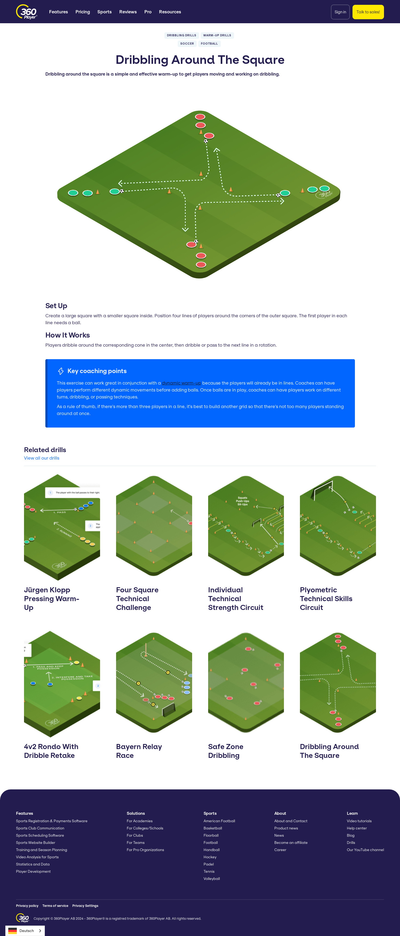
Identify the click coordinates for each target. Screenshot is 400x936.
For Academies (140, 821)
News (279, 835)
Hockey (210, 857)
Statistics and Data (33, 864)
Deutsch (21, 931)
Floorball (211, 835)
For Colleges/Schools (145, 828)
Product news (286, 828)
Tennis (209, 871)
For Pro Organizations (145, 850)
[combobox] (25, 931)
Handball (212, 850)
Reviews (128, 11)
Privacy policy (27, 906)
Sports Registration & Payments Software (52, 821)
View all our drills (41, 458)
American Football (219, 821)
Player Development (33, 871)
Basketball (213, 828)
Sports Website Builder (35, 842)
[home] (26, 11)
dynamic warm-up (181, 383)
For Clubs (135, 835)
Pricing (83, 11)
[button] (58, 12)
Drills (351, 842)
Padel (209, 864)
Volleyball (212, 878)
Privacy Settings (85, 906)
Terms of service (55, 906)
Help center (357, 828)
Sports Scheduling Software (40, 835)
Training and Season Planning (41, 850)
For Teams (136, 842)
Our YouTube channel (365, 850)
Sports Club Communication (40, 828)
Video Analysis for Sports (37, 857)
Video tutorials (359, 821)
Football (211, 842)
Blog (350, 835)
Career (280, 850)
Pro (148, 11)
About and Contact (290, 821)
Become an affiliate (291, 842)
